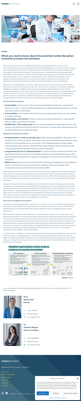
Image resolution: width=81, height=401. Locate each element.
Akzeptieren (42, 393)
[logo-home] (40, 361)
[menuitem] (34, 394)
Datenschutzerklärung (54, 397)
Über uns (5, 372)
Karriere (4, 380)
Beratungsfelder (8, 374)
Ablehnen (56, 393)
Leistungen (6, 377)
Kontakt (4, 385)
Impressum (64, 397)
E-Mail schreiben (32, 314)
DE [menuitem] (34, 393)
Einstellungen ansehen (70, 393)
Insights (4, 383)
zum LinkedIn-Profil (33, 317)
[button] (77, 378)
